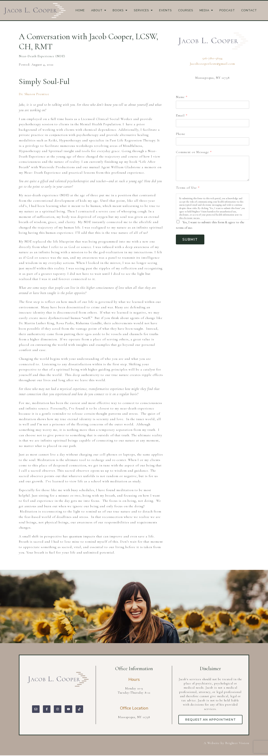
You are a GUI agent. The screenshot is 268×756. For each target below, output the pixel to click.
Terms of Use (187, 188)
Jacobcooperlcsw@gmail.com (212, 64)
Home (80, 10)
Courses (185, 10)
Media (204, 10)
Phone (180, 134)
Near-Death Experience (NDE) (42, 56)
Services (141, 10)
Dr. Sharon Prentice (34, 94)
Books (118, 10)
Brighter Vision (237, 744)
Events (165, 10)
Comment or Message (193, 152)
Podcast (227, 10)
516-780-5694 (212, 58)
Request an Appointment (211, 720)
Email (181, 115)
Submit (191, 240)
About (97, 10)
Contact (249, 10)
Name (181, 97)
